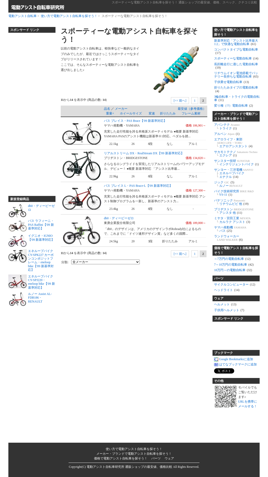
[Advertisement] (29, 112)
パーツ (219, 278)
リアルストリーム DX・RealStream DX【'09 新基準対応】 (144, 153)
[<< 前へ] (180, 100)
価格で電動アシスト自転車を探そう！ (236, 250)
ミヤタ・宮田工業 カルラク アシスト (232, 219)
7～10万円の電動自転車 (234, 264)
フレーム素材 (191, 113)
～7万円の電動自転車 (232, 259)
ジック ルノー (228, 184)
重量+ (110, 113)
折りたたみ (168, 113)
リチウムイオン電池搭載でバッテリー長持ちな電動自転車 (236, 74)
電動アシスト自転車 (22, 16)
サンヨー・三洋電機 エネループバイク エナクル (233, 173)
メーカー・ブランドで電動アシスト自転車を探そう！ (236, 116)
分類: (64, 262)
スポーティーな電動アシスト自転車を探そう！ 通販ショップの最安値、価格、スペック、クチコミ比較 (184, 2)
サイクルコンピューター (234, 284)
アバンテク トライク (227, 126)
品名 (107, 109)
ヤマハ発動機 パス (230, 229)
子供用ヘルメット (229, 310)
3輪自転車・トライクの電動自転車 (237, 98)
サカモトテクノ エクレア (236, 153)
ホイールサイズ (131, 113)
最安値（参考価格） (192, 109)
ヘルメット (225, 304)
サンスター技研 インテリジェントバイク (236, 162)
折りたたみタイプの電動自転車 (236, 89)
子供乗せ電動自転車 (231, 82)
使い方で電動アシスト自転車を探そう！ (69, 16)
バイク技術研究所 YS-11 (234, 192)
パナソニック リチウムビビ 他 (231, 202)
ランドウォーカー (228, 238)
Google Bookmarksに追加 (233, 359)
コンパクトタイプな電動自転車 (236, 51)
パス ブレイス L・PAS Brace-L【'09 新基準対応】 (138, 186)
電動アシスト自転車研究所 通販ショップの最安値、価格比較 (129, 467)
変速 (152, 113)
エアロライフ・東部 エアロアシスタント (233, 143)
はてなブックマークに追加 (235, 364)
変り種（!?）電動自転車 (233, 105)
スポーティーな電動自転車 (236, 58)
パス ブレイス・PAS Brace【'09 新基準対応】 (135, 121)
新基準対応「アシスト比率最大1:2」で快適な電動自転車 (236, 42)
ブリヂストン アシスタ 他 (234, 211)
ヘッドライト (226, 290)
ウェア (219, 298)
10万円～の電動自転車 (233, 270)
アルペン (226, 134)
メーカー (121, 109)
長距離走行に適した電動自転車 (236, 65)
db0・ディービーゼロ (119, 218)
